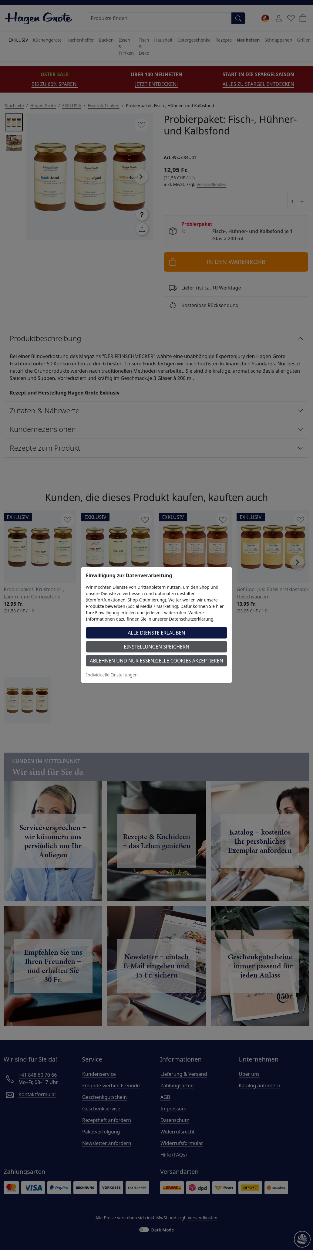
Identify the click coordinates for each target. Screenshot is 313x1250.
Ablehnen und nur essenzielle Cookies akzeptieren (156, 660)
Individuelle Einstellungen (112, 675)
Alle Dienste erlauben (156, 632)
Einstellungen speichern (156, 646)
